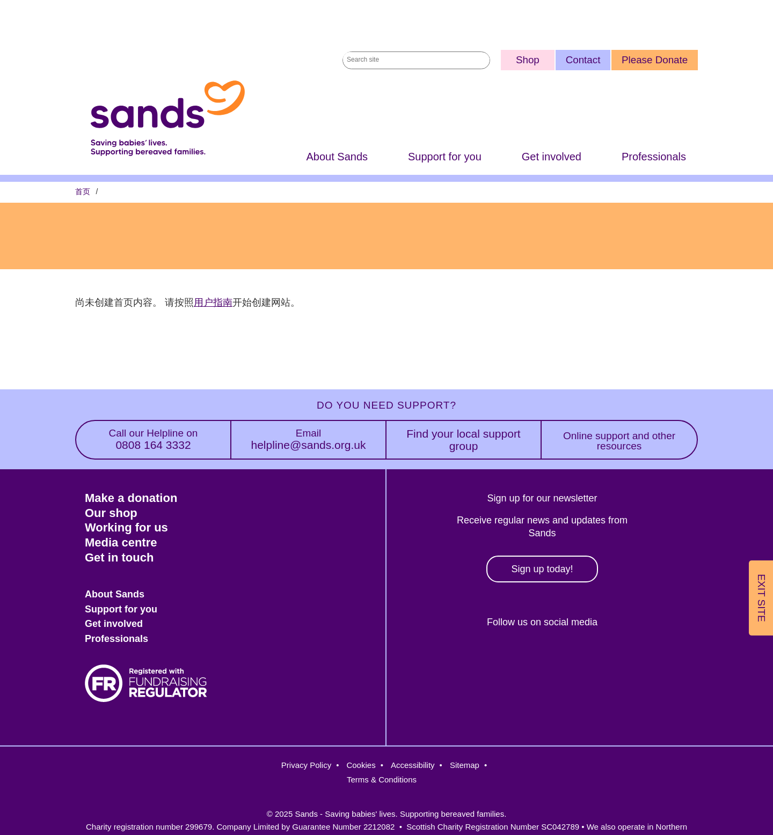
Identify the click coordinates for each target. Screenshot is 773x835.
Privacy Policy (306, 765)
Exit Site (761, 598)
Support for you (445, 156)
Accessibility (413, 765)
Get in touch (119, 557)
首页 (82, 191)
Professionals (654, 156)
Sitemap (464, 765)
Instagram (515, 659)
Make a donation (131, 498)
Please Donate (655, 59)
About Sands (337, 156)
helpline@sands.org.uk (308, 439)
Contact (583, 59)
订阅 (79, 313)
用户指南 (213, 302)
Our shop (111, 513)
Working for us (126, 527)
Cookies (360, 765)
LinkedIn (562, 659)
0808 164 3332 (153, 439)
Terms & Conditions (382, 779)
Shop (527, 59)
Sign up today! (542, 569)
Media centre (121, 542)
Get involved (551, 156)
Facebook (469, 659)
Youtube (608, 659)
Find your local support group (463, 439)
